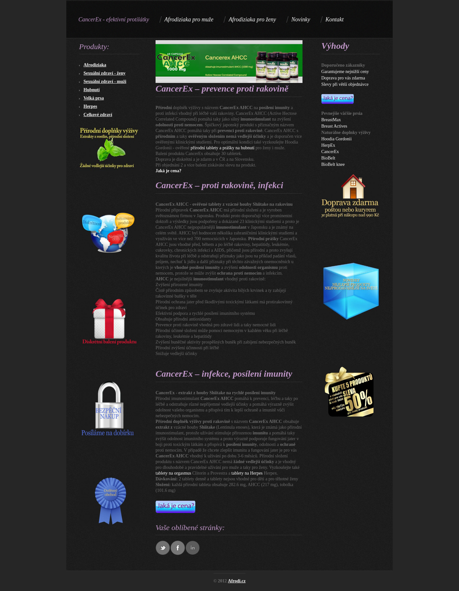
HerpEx (328, 145)
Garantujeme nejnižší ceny (345, 71)
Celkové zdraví (98, 114)
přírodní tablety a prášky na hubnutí (222, 147)
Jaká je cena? (168, 170)
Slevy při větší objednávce (344, 84)
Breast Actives (334, 126)
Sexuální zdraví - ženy (105, 73)
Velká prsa (94, 98)
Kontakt (334, 19)
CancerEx (330, 151)
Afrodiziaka (95, 65)
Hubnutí (92, 89)
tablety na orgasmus (173, 473)
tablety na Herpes (247, 473)
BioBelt (328, 158)
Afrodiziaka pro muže (189, 19)
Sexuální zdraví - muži (105, 81)
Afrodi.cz (236, 581)
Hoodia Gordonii (336, 139)
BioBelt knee (333, 164)
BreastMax (331, 119)
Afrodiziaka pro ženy (252, 19)
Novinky (300, 19)
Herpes (90, 106)
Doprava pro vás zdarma (343, 78)
